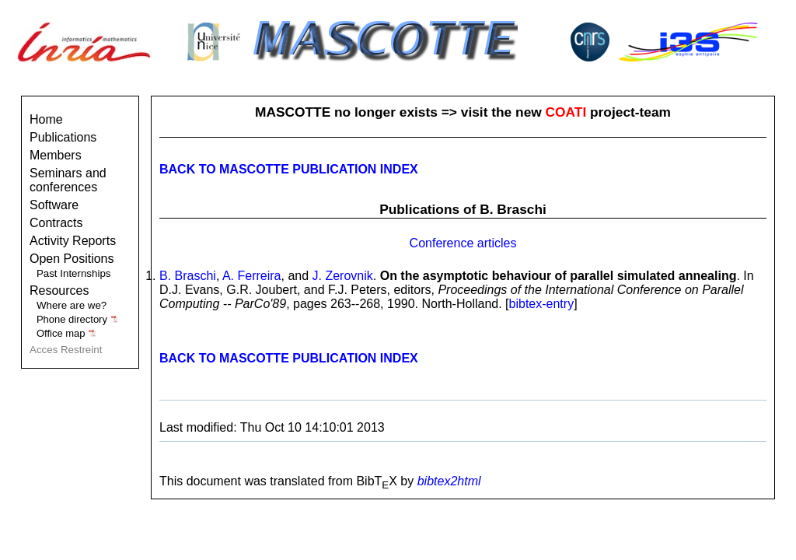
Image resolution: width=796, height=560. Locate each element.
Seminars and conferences (68, 180)
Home (46, 119)
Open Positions (72, 258)
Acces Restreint (66, 349)
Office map (66, 333)
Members (56, 155)
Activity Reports (73, 240)
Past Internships (74, 273)
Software (54, 205)
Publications (63, 137)
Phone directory (77, 319)
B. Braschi (187, 275)
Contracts (56, 222)
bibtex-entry (541, 303)
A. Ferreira (251, 275)
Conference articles (463, 243)
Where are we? (71, 305)
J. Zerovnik (342, 275)
